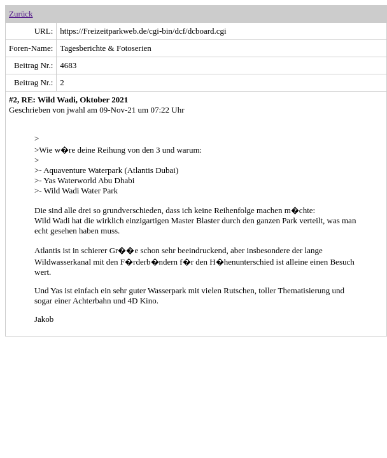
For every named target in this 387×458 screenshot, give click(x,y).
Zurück (21, 13)
